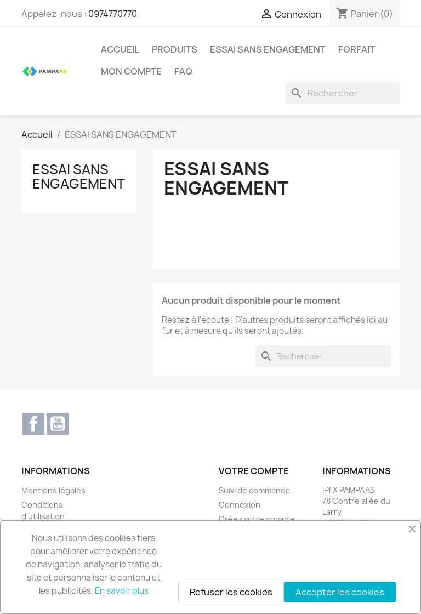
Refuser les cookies (231, 592)
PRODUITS (174, 49)
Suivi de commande (255, 490)
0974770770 (112, 14)
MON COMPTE (131, 71)
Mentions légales (53, 490)
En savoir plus (122, 590)
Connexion (239, 504)
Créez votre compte (257, 519)
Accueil (120, 49)
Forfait (356, 49)
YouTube (58, 424)
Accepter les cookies (339, 592)
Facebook (33, 424)
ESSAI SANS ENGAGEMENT (268, 49)
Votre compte (254, 471)
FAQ (183, 71)
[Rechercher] (343, 93)
